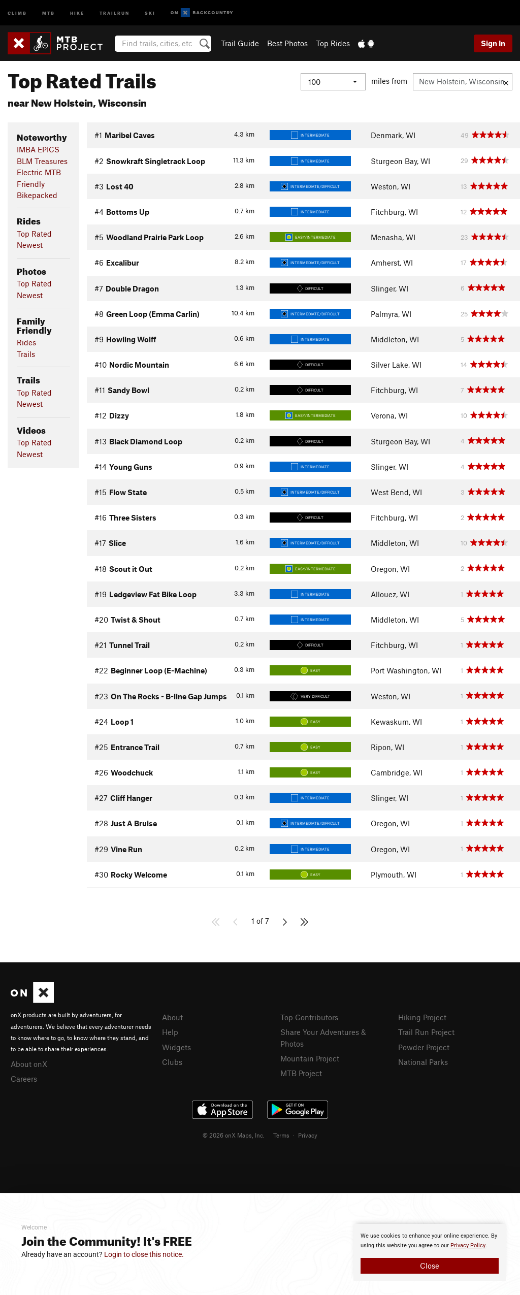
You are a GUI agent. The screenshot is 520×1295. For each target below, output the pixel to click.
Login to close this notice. (144, 1254)
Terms (281, 1135)
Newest (30, 244)
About (172, 1017)
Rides (26, 342)
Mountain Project (309, 1058)
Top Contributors (309, 1017)
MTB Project (301, 1073)
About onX (29, 1064)
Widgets (176, 1047)
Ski (150, 12)
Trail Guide (240, 43)
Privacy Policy (467, 1245)
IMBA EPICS (38, 149)
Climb (17, 12)
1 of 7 (260, 920)
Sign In (493, 43)
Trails (26, 354)
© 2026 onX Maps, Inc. (234, 1135)
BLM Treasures (42, 161)
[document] (430, 1252)
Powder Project (423, 1047)
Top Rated (34, 233)
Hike (77, 12)
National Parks (423, 1061)
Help (170, 1032)
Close (429, 1265)
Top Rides (333, 43)
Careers (24, 1078)
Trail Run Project (426, 1032)
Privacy (307, 1135)
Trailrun (114, 12)
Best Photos (287, 43)
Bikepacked (37, 195)
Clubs (172, 1061)
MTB (48, 12)
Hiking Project (422, 1017)
